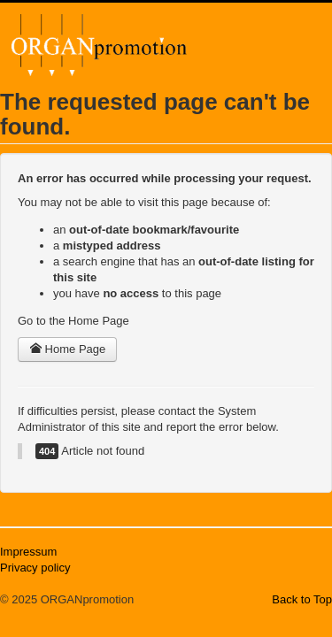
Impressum (28, 551)
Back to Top (302, 599)
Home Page (67, 349)
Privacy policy (35, 567)
